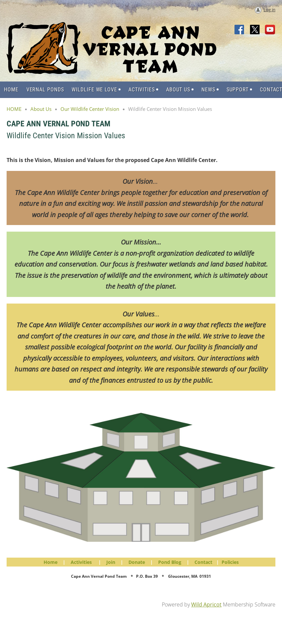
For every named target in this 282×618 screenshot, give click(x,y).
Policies (230, 562)
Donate (136, 562)
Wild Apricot (206, 604)
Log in (269, 10)
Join (110, 562)
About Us (41, 109)
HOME (14, 109)
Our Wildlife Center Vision (89, 109)
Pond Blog (169, 562)
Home (50, 562)
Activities (81, 562)
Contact (203, 562)
